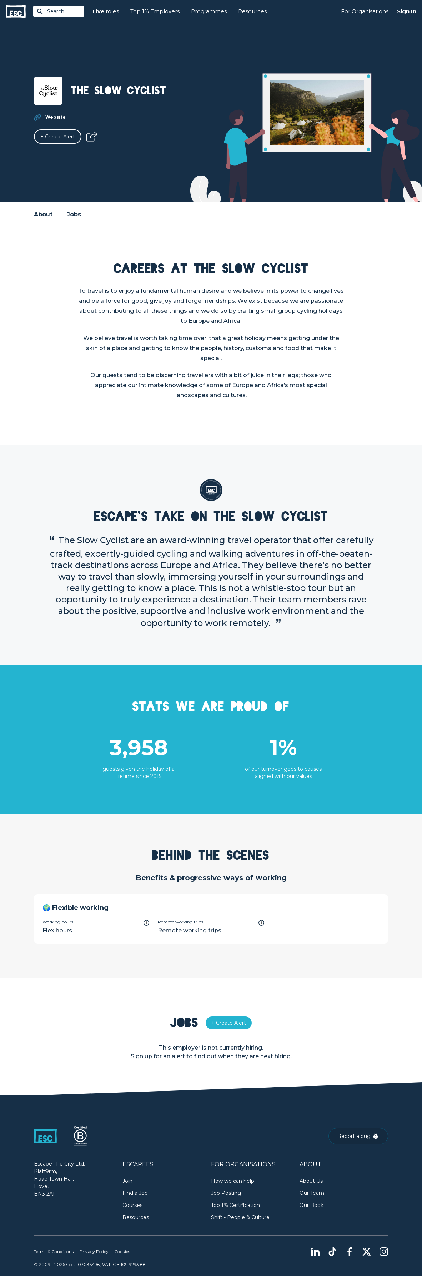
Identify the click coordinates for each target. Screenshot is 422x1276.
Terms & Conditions (54, 1251)
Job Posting (226, 1193)
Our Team (312, 1193)
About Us (311, 1181)
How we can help (232, 1181)
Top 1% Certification (235, 1205)
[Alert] (57, 136)
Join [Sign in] (127, 1181)
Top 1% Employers (155, 11)
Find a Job (135, 1193)
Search (50, 11)
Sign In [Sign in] (406, 11)
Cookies (122, 1251)
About (43, 214)
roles (106, 12)
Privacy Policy (94, 1251)
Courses (132, 1205)
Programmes (209, 11)
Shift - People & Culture (240, 1217)
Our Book (311, 1205)
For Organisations (364, 11)
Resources (252, 11)
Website (55, 117)
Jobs (74, 214)
